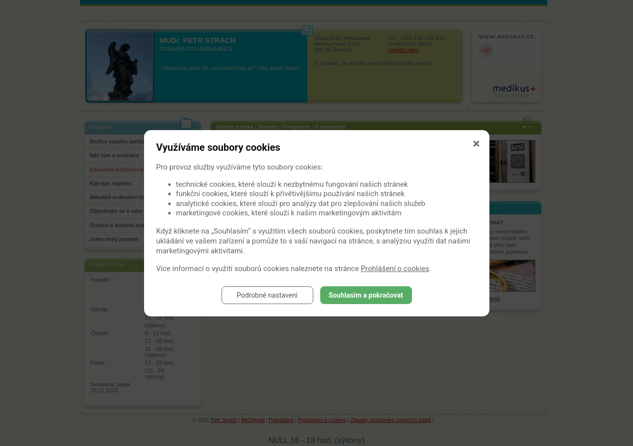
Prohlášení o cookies (395, 268)
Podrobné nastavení (267, 295)
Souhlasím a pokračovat (366, 295)
